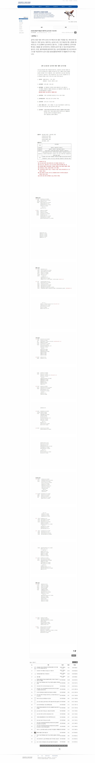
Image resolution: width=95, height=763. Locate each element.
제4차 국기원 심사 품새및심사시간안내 (44, 698)
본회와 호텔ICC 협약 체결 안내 (42, 732)
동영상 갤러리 (21, 32)
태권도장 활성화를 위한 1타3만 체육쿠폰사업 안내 (46, 717)
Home (69, 21)
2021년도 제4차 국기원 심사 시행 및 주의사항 (45, 710)
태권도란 (70, 6)
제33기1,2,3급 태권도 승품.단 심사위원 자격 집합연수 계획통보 (48, 729)
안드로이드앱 (75, 0)
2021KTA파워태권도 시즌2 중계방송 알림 (44, 704)
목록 (65, 27)
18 (59, 745)
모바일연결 (70, 0)
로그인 (64, 0)
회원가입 (67, 0)
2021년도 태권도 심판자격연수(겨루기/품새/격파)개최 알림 (47, 701)
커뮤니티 (63, 6)
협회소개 (33, 6)
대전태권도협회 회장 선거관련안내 (43, 673)
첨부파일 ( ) (34, 36)
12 (45, 745)
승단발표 (20, 26)
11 (42, 745)
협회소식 (40, 6)
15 (52, 745)
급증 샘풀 (38, 676)
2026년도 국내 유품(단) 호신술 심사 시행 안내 (45, 670)
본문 (41, 27)
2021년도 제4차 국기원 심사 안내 (43, 720)
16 (54, 745)
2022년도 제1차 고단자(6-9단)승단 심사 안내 (45, 686)
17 (57, 745)
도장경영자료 (55, 6)
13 (47, 745)
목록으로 (73, 655)
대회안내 (20, 28)
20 (64, 745)
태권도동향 (21, 22)
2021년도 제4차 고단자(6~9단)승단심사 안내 (45, 713)
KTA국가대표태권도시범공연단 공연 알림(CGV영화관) (46, 692)
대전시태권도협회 (33, 32)
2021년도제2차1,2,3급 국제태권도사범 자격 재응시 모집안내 (48, 738)
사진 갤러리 (21, 30)
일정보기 (20, 24)
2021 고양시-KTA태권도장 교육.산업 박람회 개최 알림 (46, 741)
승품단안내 (47, 6)
